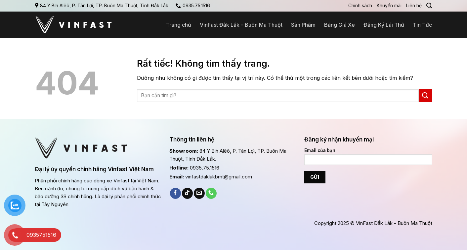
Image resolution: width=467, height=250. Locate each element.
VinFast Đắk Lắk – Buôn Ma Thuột (241, 24)
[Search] (429, 6)
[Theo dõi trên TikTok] (187, 193)
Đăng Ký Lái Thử (383, 24)
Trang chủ (178, 24)
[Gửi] (425, 95)
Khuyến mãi (389, 5)
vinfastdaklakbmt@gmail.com (218, 176)
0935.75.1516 (204, 168)
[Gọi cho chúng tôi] (211, 193)
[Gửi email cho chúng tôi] (199, 193)
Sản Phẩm (303, 24)
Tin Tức (422, 24)
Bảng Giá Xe (339, 24)
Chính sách (360, 5)
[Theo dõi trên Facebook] (175, 193)
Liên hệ (414, 5)
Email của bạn (368, 159)
